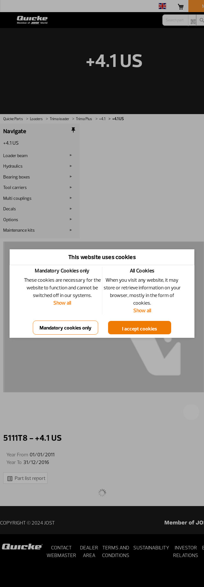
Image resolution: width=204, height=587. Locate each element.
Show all (62, 303)
